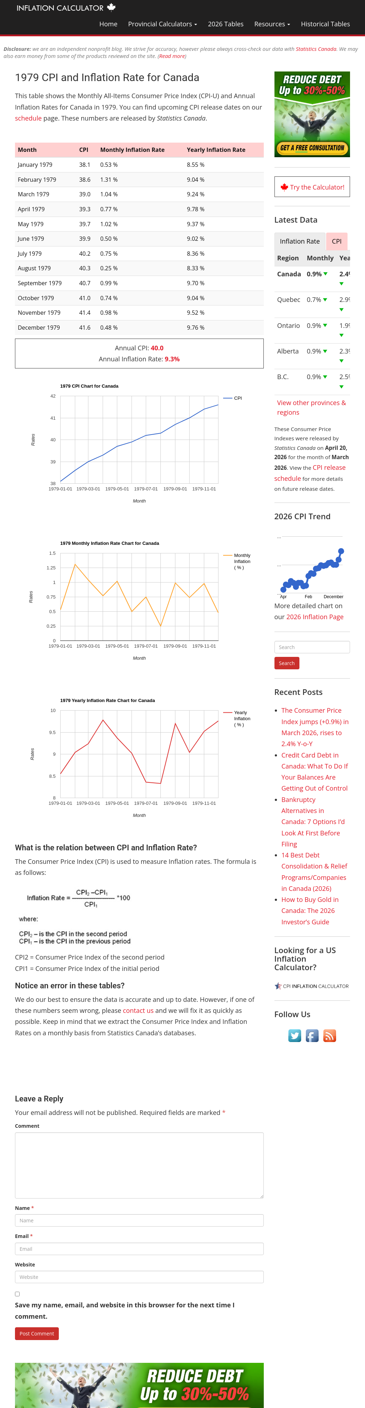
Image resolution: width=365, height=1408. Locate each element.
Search (287, 663)
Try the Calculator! (317, 187)
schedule (28, 118)
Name (24, 1208)
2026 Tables (225, 24)
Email (24, 1236)
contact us (138, 1010)
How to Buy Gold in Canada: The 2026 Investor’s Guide (310, 910)
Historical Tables (325, 24)
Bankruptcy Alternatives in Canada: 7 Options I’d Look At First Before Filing (313, 821)
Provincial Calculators (162, 24)
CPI (336, 241)
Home (108, 24)
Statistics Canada (316, 48)
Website (25, 1264)
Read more (172, 55)
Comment (27, 1125)
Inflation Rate (300, 241)
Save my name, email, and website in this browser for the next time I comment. (125, 1310)
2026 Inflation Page (315, 616)
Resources (272, 24)
